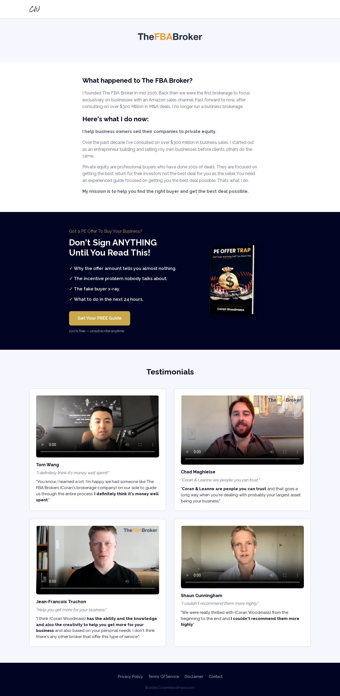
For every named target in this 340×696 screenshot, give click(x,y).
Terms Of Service (163, 676)
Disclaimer (194, 676)
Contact (215, 676)
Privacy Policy (130, 676)
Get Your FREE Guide (100, 318)
